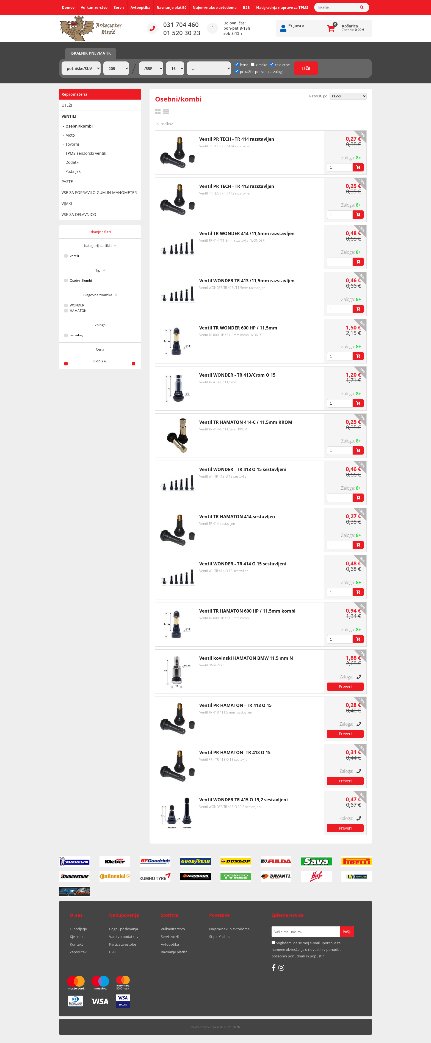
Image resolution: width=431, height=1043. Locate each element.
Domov (68, 7)
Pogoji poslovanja (123, 928)
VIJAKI (67, 203)
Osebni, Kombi (81, 280)
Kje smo (76, 936)
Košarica (350, 26)
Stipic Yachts (219, 936)
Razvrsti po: (318, 96)
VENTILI (69, 116)
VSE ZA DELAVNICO (79, 214)
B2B (246, 7)
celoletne (280, 64)
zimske (259, 64)
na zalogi (77, 335)
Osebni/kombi (79, 126)
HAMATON (78, 310)
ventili (74, 256)
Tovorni (72, 144)
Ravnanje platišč (171, 7)
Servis (119, 7)
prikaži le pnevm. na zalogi (261, 71)
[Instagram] (281, 967)
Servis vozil (170, 936)
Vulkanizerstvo (94, 7)
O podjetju (78, 928)
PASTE (67, 181)
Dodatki (72, 162)
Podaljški (73, 171)
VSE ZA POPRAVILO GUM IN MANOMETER (99, 192)
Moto (70, 135)
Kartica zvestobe (122, 944)
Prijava (296, 25)
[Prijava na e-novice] (347, 931)
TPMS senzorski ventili (85, 153)
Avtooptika (140, 7)
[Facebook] (274, 967)
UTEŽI (67, 105)
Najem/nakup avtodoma (215, 7)
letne (241, 64)
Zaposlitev (78, 951)
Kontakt (76, 944)
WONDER (77, 305)
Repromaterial (75, 94)
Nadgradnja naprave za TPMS (282, 7)
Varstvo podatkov (124, 936)
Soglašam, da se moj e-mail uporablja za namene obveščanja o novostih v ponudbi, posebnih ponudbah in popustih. (306, 949)
